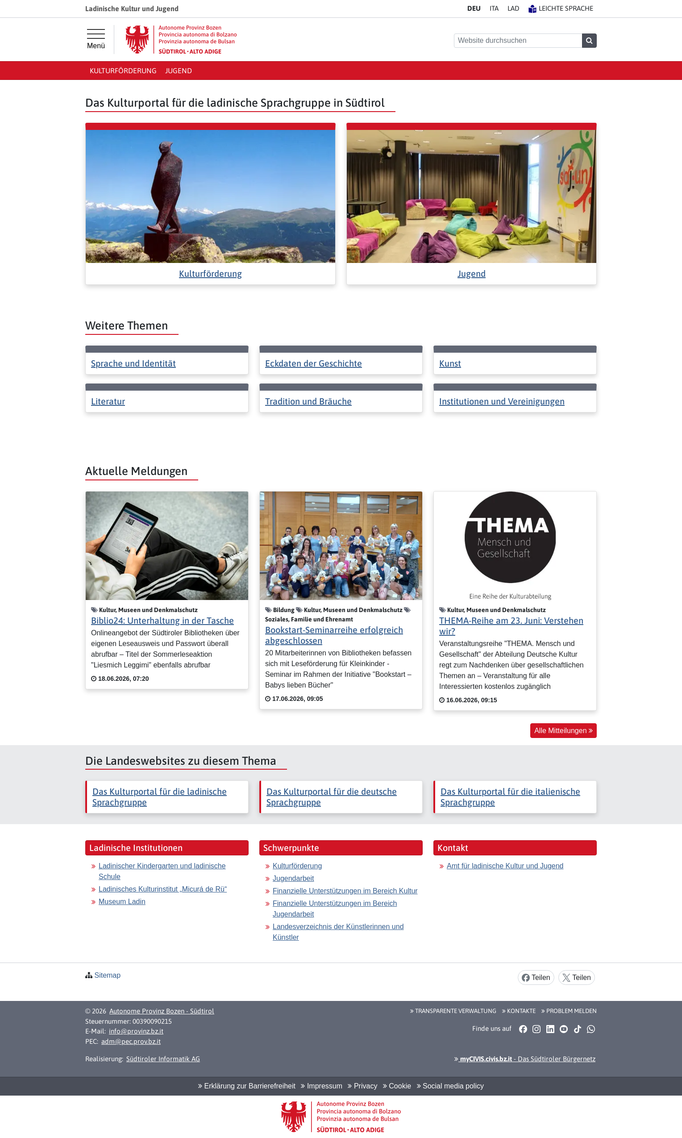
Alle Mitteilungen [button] (563, 730)
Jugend (178, 71)
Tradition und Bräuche (308, 401)
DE (474, 8)
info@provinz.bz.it (136, 1031)
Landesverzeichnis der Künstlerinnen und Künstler (338, 932)
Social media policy (450, 1086)
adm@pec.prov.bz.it (131, 1041)
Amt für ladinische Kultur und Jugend (505, 866)
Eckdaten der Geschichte (313, 363)
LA (513, 8)
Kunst (450, 363)
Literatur (108, 401)
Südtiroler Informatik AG (163, 1059)
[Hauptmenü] (96, 39)
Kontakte (519, 1010)
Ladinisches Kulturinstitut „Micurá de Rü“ (163, 889)
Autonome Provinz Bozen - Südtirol (161, 1011)
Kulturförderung (123, 71)
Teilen (536, 978)
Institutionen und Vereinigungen (502, 401)
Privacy (362, 1086)
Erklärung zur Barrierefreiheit (246, 1086)
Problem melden (569, 1010)
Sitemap (107, 975)
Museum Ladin (122, 901)
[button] (522, 1028)
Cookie (397, 1086)
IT (494, 8)
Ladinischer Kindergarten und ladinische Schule (162, 871)
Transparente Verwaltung (453, 1010)
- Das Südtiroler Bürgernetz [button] (524, 1059)
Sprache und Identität (133, 363)
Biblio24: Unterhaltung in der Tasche (162, 620)
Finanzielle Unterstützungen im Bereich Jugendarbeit (335, 909)
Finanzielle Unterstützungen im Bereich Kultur (345, 891)
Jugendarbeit (293, 878)
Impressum (321, 1086)
